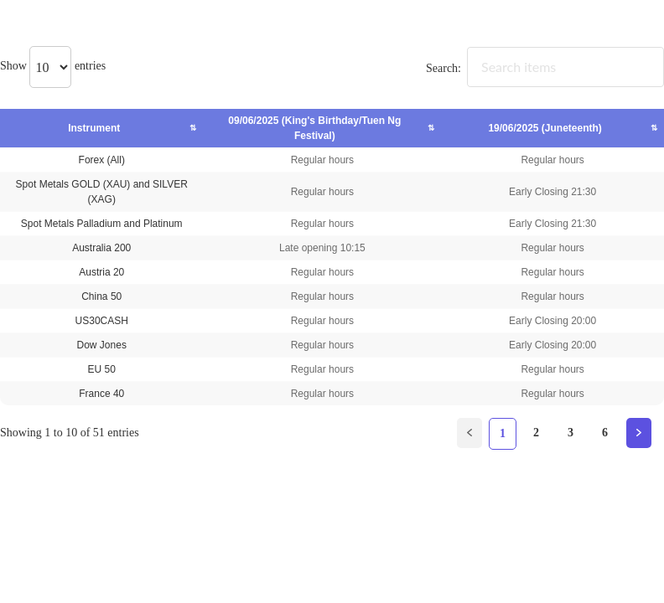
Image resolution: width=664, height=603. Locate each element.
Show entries (53, 65)
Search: (545, 68)
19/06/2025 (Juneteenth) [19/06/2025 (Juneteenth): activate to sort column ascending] (545, 128)
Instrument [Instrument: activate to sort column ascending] (103, 128)
